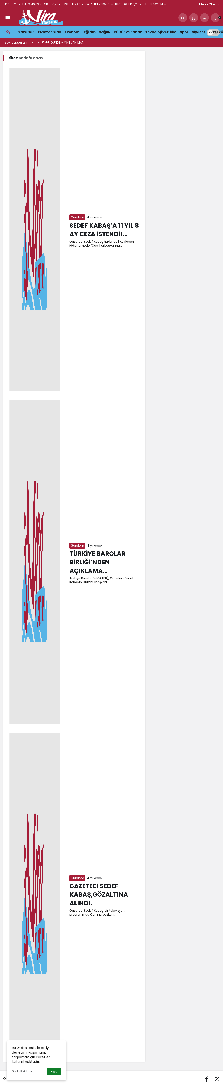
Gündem (77, 217)
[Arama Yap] (182, 17)
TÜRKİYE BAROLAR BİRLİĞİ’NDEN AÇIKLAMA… (97, 562)
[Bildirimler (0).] (215, 17)
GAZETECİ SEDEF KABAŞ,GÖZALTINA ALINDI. (98, 895)
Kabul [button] (54, 1071)
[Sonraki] (37, 42)
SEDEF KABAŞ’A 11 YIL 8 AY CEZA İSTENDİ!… (104, 229)
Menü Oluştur (209, 4)
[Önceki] (32, 42)
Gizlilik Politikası (22, 1071)
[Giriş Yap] (204, 17)
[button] (193, 17)
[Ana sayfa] (7, 32)
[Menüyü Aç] (7, 17)
